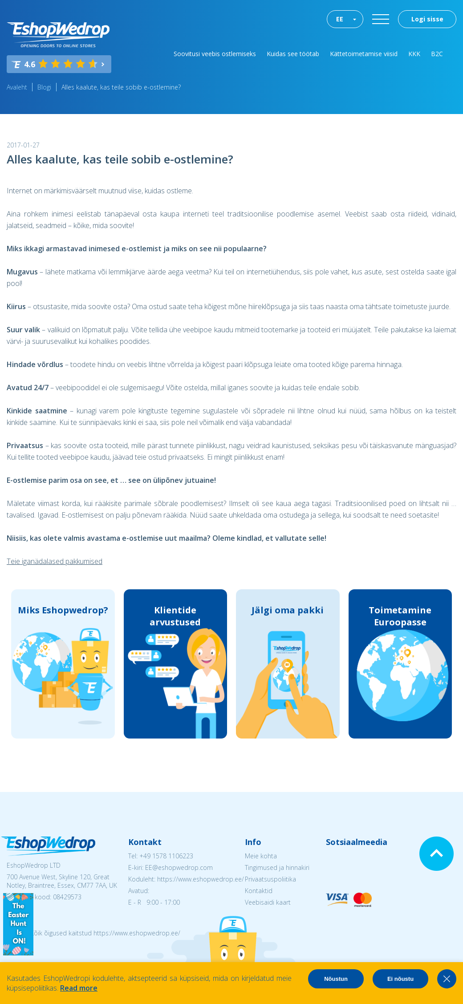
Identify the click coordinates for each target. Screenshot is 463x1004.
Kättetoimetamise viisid (364, 53)
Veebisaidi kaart (268, 902)
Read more (78, 988)
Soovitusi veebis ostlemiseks (215, 53)
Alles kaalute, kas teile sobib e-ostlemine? (121, 87)
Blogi (44, 87)
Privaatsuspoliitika (270, 879)
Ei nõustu (400, 978)
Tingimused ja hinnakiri (277, 867)
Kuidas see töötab (293, 53)
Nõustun (336, 978)
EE (339, 19)
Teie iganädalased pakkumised (54, 561)
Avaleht (17, 87)
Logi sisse (427, 19)
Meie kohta (261, 856)
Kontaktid (258, 890)
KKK (414, 53)
